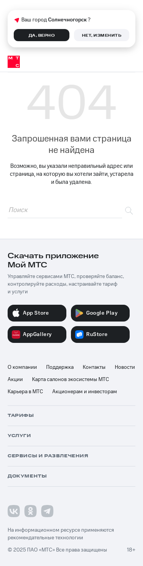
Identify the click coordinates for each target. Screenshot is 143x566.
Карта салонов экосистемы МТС (70, 379)
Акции (15, 379)
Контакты (94, 367)
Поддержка (60, 367)
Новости (125, 367)
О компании (22, 367)
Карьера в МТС (25, 392)
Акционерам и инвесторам (84, 392)
